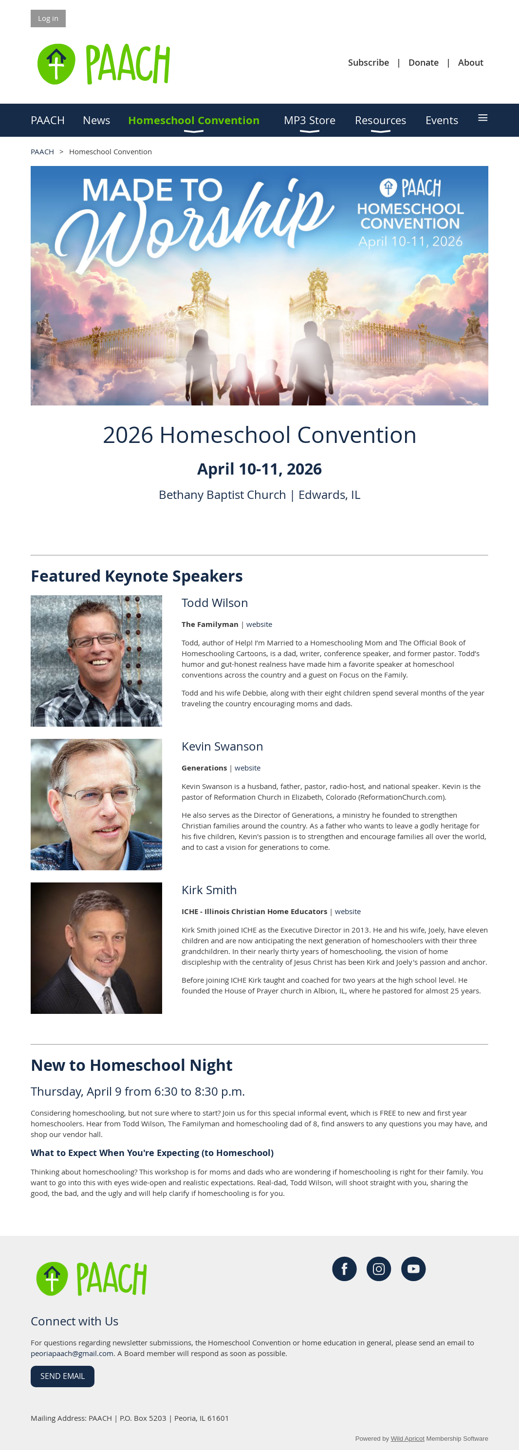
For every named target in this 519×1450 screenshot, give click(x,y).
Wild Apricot (408, 1438)
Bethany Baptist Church (222, 494)
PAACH (42, 151)
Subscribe (368, 62)
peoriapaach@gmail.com (72, 1353)
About (470, 62)
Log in (48, 18)
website (259, 624)
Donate (423, 62)
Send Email (62, 1376)
